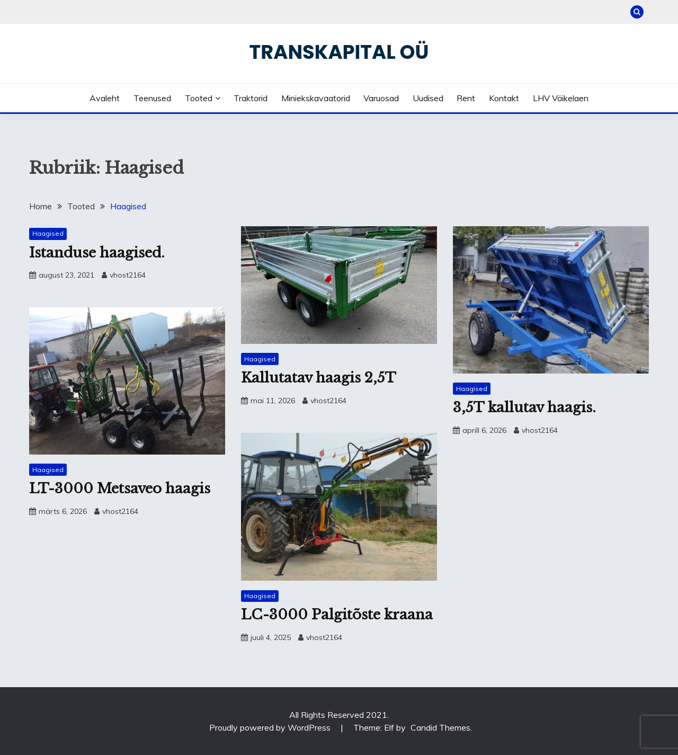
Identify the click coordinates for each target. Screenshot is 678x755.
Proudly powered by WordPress (271, 727)
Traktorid (250, 98)
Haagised (48, 233)
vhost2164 (128, 275)
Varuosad (381, 98)
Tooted (198, 98)
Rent (466, 98)
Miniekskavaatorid (315, 98)
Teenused (152, 98)
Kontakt (504, 98)
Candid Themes (440, 727)
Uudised (428, 98)
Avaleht (105, 98)
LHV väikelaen (560, 98)
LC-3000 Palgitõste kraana (337, 614)
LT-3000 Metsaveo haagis (119, 488)
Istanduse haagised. (97, 252)
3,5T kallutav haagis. (524, 407)
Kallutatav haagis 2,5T (318, 377)
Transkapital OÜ (339, 52)
